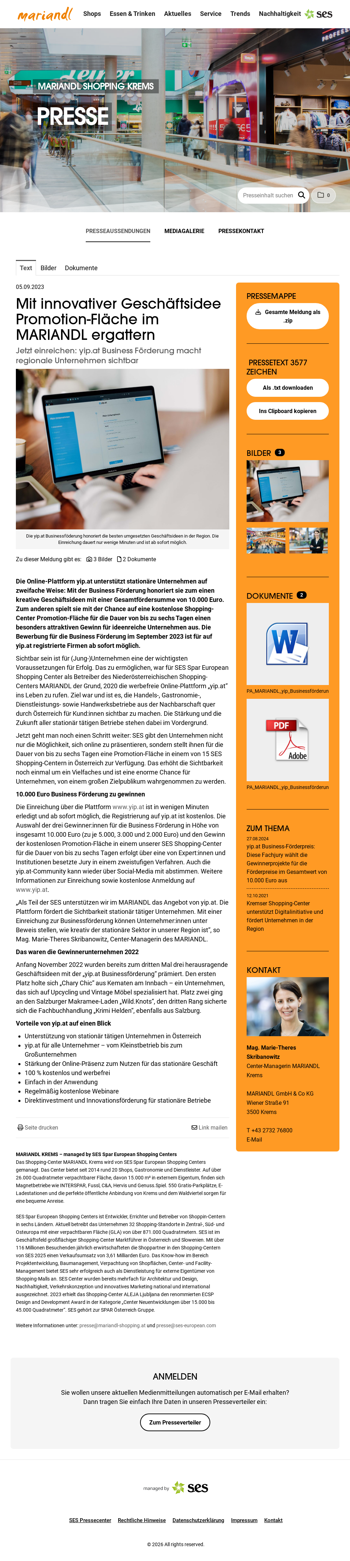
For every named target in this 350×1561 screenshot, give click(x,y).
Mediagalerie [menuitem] (184, 231)
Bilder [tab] (48, 268)
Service (211, 13)
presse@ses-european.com (186, 1325)
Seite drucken (41, 1127)
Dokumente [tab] (81, 268)
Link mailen (213, 1127)
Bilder (260, 453)
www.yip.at (128, 807)
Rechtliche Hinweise (142, 1520)
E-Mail (254, 1139)
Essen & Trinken (132, 13)
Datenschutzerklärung (198, 1520)
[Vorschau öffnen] (122, 449)
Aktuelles (177, 13)
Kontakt (273, 1520)
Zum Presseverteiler (175, 1422)
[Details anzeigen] (288, 645)
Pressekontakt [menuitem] (241, 231)
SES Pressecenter (90, 1520)
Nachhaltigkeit (280, 13)
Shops (92, 13)
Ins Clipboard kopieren (287, 411)
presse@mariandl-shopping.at (112, 1325)
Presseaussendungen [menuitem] (118, 231)
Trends (240, 13)
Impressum (244, 1520)
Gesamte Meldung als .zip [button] (287, 316)
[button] (302, 195)
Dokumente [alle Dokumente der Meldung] (271, 596)
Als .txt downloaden (288, 387)
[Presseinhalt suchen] (273, 195)
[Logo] (45, 14)
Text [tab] (26, 268)
